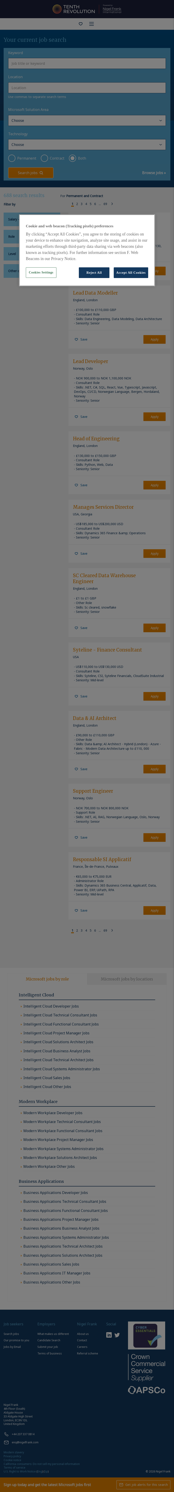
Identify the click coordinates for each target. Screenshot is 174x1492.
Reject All (94, 272)
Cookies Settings (41, 272)
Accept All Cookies (131, 272)
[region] (87, 250)
